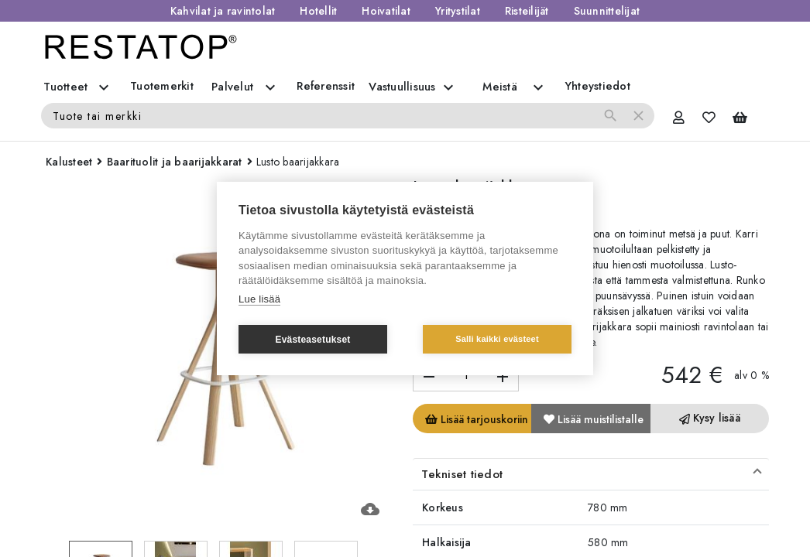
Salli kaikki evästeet (497, 338)
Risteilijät (527, 11)
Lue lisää (259, 299)
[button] (591, 474)
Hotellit (318, 11)
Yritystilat (457, 11)
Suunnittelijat (607, 11)
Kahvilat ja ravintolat (223, 11)
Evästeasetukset (312, 339)
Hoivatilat (386, 11)
